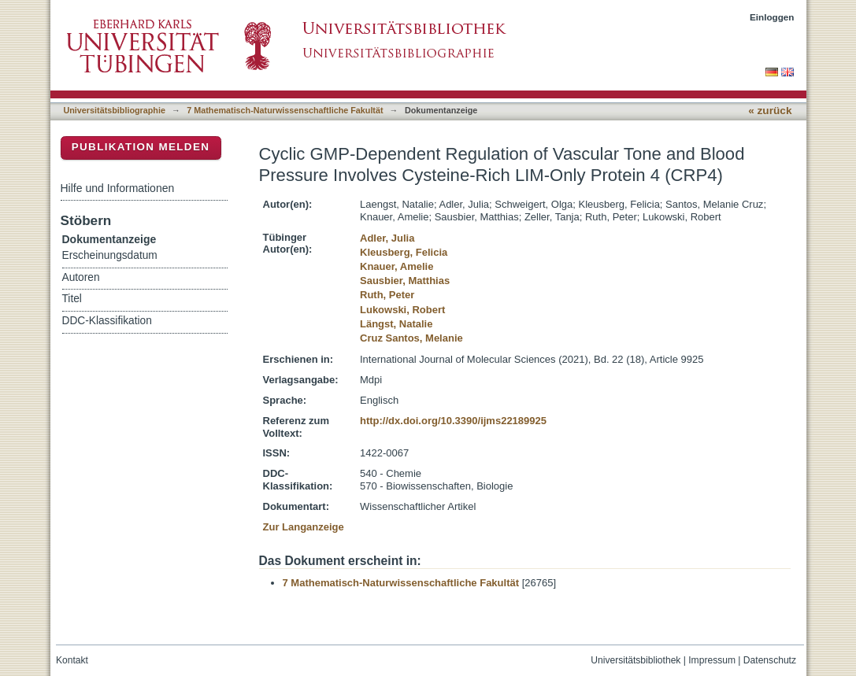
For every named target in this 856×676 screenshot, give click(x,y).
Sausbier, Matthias (405, 280)
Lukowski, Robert (402, 310)
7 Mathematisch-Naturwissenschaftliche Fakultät (285, 110)
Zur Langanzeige (303, 527)
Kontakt (72, 660)
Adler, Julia (387, 238)
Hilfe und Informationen (118, 188)
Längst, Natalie (396, 324)
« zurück (769, 110)
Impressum (712, 660)
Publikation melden (141, 147)
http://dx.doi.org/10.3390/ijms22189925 (453, 421)
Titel (72, 299)
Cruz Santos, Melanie (411, 338)
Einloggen (772, 17)
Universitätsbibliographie (114, 110)
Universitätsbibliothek (635, 660)
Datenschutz (769, 660)
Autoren (81, 277)
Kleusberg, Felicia (403, 252)
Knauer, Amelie (396, 266)
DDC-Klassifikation (107, 321)
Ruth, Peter (387, 295)
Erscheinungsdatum (109, 255)
